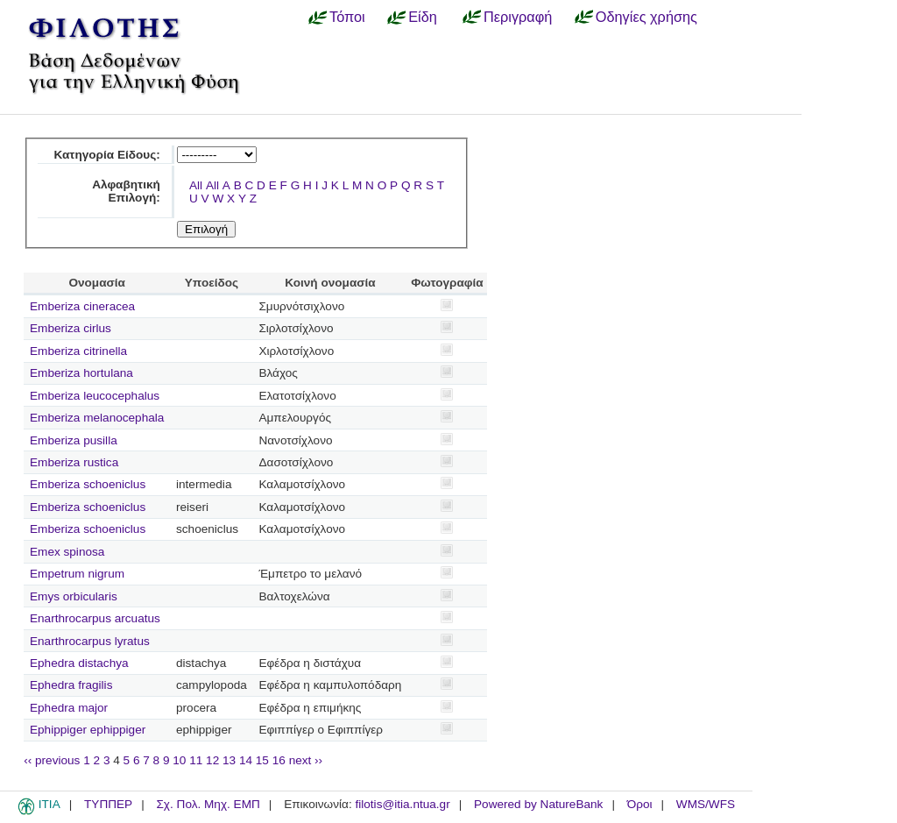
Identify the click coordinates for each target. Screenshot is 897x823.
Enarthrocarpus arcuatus (95, 618)
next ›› (306, 760)
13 (229, 760)
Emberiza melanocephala (97, 417)
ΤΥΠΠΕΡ (108, 804)
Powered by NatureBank (538, 804)
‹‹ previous (52, 760)
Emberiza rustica (74, 462)
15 (262, 760)
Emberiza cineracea (82, 306)
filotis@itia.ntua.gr (402, 804)
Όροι (640, 804)
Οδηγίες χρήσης (646, 17)
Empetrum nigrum (77, 573)
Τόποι (347, 17)
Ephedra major (69, 707)
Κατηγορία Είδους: (106, 154)
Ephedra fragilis (71, 685)
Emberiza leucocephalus (94, 395)
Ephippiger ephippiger (87, 729)
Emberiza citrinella (78, 351)
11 (195, 760)
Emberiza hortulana (81, 373)
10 (179, 760)
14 (245, 760)
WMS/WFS (705, 804)
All (195, 185)
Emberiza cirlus (70, 328)
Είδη (422, 17)
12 (212, 760)
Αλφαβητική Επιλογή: (126, 191)
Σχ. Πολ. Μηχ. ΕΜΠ (207, 804)
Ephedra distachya (79, 663)
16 (279, 760)
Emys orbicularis (73, 596)
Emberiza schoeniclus (87, 484)
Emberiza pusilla (73, 440)
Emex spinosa (67, 551)
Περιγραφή (518, 17)
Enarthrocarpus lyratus (90, 641)
